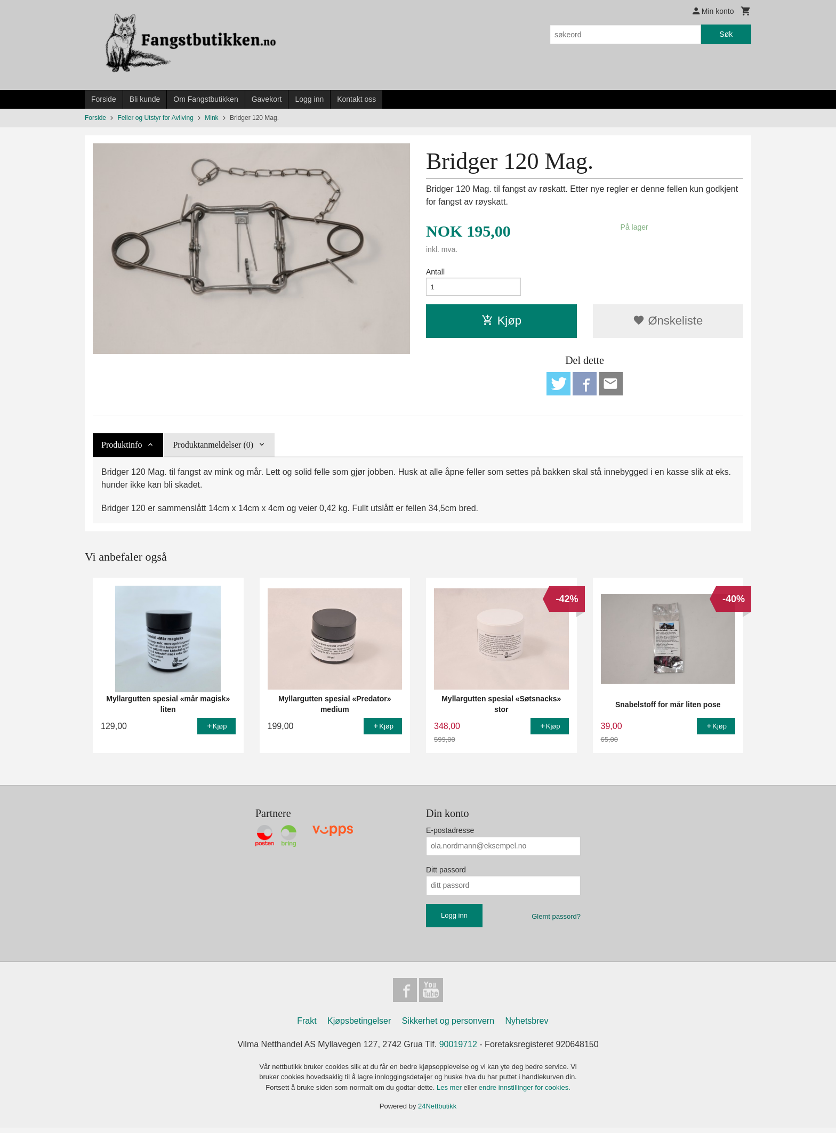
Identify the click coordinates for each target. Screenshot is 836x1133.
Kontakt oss (356, 99)
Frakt (306, 1026)
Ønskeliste (668, 322)
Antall (435, 272)
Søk (726, 34)
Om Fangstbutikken (205, 99)
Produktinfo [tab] (121, 448)
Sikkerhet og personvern (448, 1026)
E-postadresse (450, 833)
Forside (103, 99)
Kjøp (501, 322)
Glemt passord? (556, 920)
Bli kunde (145, 99)
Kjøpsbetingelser (359, 1026)
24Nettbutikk (437, 1111)
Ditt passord (446, 873)
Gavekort (267, 99)
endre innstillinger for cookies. (524, 1093)
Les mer (450, 1093)
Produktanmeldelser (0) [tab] (213, 448)
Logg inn (309, 99)
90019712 (458, 1049)
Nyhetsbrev (527, 1026)
